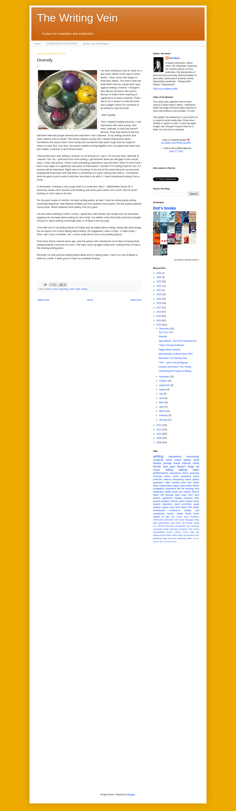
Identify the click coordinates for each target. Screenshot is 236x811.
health (168, 492)
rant (197, 532)
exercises (157, 479)
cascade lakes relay (175, 495)
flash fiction (181, 507)
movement (169, 526)
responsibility (158, 532)
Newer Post (43, 300)
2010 (159, 434)
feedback (183, 529)
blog (173, 517)
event (177, 504)
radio (78, 289)
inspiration (186, 476)
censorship (158, 529)
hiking (180, 535)
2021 (159, 290)
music (156, 469)
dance (196, 476)
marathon (188, 498)
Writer (189, 485)
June (161, 398)
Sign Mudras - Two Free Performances (178, 341)
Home (37, 43)
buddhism (194, 517)
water (196, 469)
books (196, 482)
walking (182, 469)
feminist (196, 538)
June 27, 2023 (176, 151)
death (166, 529)
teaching (189, 488)
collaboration (165, 485)
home (196, 501)
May (161, 402)
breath (196, 507)
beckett (174, 542)
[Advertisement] (194, 604)
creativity (158, 459)
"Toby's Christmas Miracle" (172, 345)
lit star (165, 516)
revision (187, 492)
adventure (167, 504)
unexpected (158, 513)
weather (157, 507)
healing (178, 498)
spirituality (168, 520)
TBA (190, 507)
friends (157, 466)
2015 (159, 316)
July (161, 393)
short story (193, 495)
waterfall (167, 542)
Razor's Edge (185, 466)
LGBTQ (177, 532)
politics (195, 479)
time (190, 482)
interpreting (178, 479)
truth (176, 520)
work (196, 459)
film (179, 488)
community (192, 456)
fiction (185, 473)
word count (173, 459)
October (163, 381)
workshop (194, 473)
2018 (159, 303)
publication (158, 482)
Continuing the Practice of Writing (175, 371)
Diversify (163, 336)
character (157, 476)
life (183, 488)
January (163, 420)
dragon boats (178, 485)
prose (178, 523)
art (197, 466)
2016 (159, 312)
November (164, 376)
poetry (72, 289)
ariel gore (169, 466)
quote (196, 504)
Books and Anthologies (96, 43)
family (188, 513)
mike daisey (193, 529)
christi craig (188, 532)
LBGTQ (160, 526)
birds (169, 535)
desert (179, 517)
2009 (159, 438)
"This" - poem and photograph (173, 362)
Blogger (131, 794)
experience (170, 488)
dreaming (174, 529)
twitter (189, 538)
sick (197, 510)
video (168, 482)
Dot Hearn (174, 58)
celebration (158, 492)
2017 (159, 307)
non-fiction (186, 504)
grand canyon (186, 501)
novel (55, 289)
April (161, 407)
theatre (157, 463)
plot (180, 492)
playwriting (63, 289)
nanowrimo (174, 456)
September (165, 385)
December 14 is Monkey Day (173, 358)
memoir (48, 289)
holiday (187, 510)
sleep (155, 485)
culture (179, 513)
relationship (158, 520)
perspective (181, 526)
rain (188, 526)
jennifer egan (158, 542)
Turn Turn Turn (166, 332)
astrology (195, 526)
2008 (159, 442)
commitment (159, 510)
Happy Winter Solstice (169, 349)
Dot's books (164, 208)
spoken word (168, 507)
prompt (167, 463)
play (173, 523)
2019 (159, 299)
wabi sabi (167, 538)
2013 (159, 324)
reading (175, 482)
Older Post (136, 300)
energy (189, 523)
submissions (175, 473)
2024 (159, 277)
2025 (159, 273)
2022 (159, 286)
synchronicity (189, 535)
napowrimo (167, 498)
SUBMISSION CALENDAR (61, 43)
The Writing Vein (77, 18)
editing (169, 469)
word (183, 482)
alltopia (156, 535)
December (164, 328)
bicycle (163, 535)
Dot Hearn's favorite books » (186, 260)
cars (183, 523)
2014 (159, 320)
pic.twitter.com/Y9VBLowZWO (176, 143)
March (162, 411)
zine (174, 538)
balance (167, 479)
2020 (159, 294)
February (164, 415)
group (181, 520)
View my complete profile (165, 89)
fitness (196, 485)
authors (156, 498)
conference (174, 510)
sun (154, 526)
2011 (159, 429)
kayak (175, 492)
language (189, 520)
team (186, 517)
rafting (196, 523)
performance (160, 472)
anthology (181, 538)
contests (174, 501)
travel (176, 463)
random (157, 504)
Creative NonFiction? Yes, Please (175, 367)
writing (84, 289)
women (170, 513)
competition (158, 488)
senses (169, 532)
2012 (159, 425)
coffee (174, 535)
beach (176, 476)
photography (164, 523)
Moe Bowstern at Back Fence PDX (176, 354)
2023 (159, 281)
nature (188, 479)
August (163, 389)
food (197, 488)
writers (167, 476)
